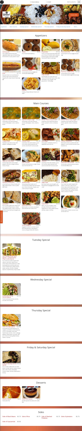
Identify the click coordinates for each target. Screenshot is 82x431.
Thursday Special (49, 26)
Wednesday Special (36, 26)
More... (76, 26)
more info (73, 15)
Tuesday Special (24, 26)
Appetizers (4, 26)
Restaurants (71, 2)
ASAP (49, 2)
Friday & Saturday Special (63, 26)
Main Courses (13, 26)
